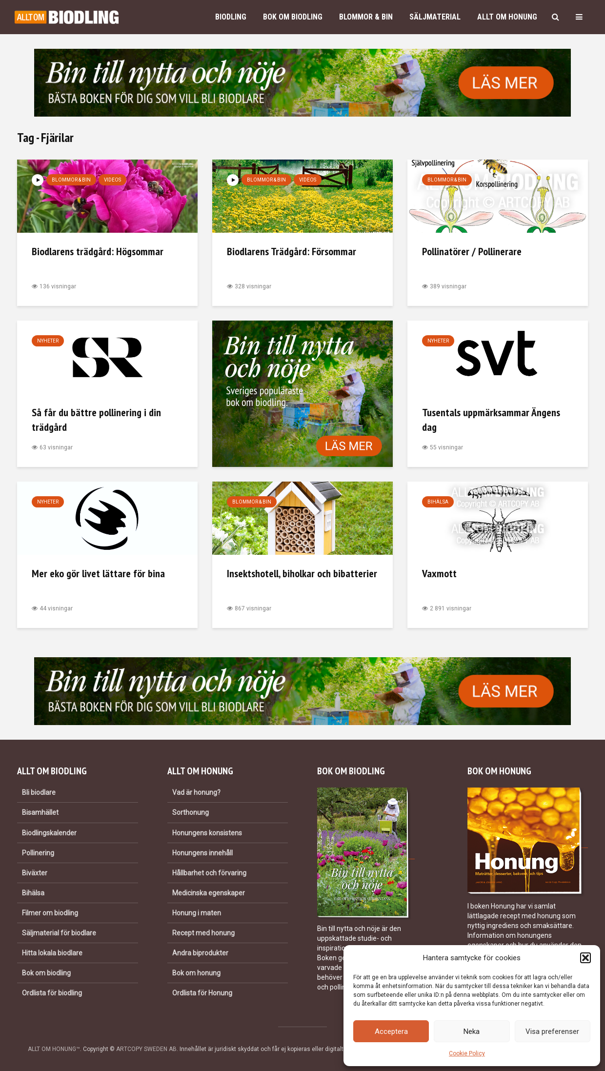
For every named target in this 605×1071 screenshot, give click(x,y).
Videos (112, 179)
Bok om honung (196, 973)
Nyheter (48, 341)
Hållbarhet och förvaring (209, 873)
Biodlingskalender (49, 833)
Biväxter (34, 873)
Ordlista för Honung (202, 993)
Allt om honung (507, 16)
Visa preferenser (552, 1031)
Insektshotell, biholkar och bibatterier (302, 573)
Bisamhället (40, 812)
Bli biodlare (39, 792)
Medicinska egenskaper (208, 893)
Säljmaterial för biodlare (59, 933)
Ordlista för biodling (52, 993)
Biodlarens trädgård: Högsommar (97, 251)
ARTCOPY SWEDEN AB (146, 1049)
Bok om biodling (293, 16)
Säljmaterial (435, 16)
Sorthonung (190, 812)
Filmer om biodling (50, 913)
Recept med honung (203, 933)
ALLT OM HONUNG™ (54, 1049)
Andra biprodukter (200, 953)
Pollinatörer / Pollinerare (472, 251)
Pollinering (38, 853)
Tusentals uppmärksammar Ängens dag (491, 419)
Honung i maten (196, 913)
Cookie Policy (467, 1053)
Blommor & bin (366, 16)
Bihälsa (437, 502)
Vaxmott (439, 573)
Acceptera (391, 1031)
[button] (585, 958)
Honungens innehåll (202, 853)
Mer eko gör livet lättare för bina (98, 573)
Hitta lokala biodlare (52, 953)
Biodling (230, 16)
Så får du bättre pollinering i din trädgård (96, 419)
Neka (472, 1031)
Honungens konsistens (207, 833)
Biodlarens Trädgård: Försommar (291, 251)
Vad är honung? (196, 792)
